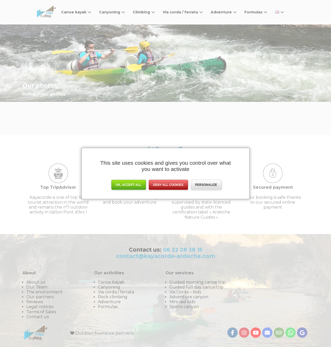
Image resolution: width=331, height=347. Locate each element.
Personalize (206, 185)
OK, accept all (129, 185)
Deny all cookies (168, 185)
